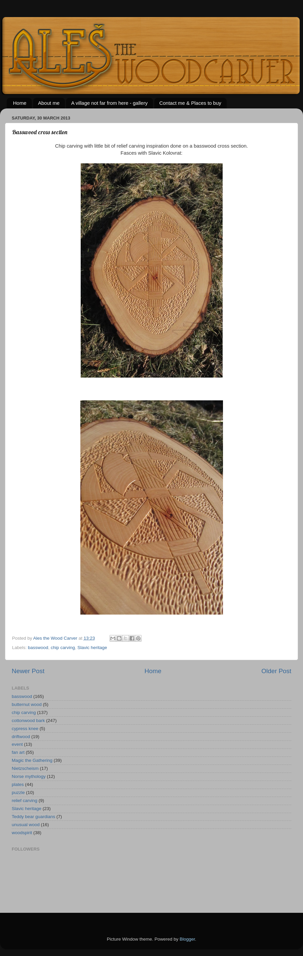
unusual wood (26, 824)
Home (19, 103)
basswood (38, 647)
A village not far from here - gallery (109, 103)
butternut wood (27, 704)
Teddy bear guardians (33, 816)
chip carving (63, 647)
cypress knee (25, 728)
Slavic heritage (92, 647)
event (17, 744)
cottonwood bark (28, 720)
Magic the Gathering (32, 760)
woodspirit (22, 832)
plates (18, 784)
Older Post (276, 670)
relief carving (24, 800)
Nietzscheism (25, 768)
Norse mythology (29, 776)
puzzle (18, 792)
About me (49, 103)
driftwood (21, 736)
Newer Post (28, 670)
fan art (18, 752)
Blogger (187, 939)
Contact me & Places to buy (190, 103)
